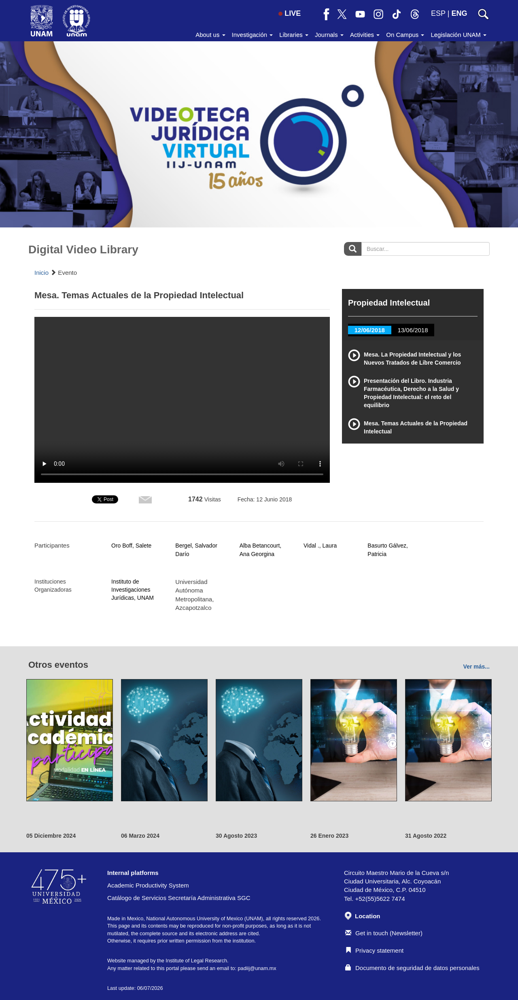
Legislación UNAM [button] (458, 34)
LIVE (289, 13)
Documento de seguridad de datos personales (412, 967)
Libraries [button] (293, 34)
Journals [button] (329, 34)
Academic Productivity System (148, 885)
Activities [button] (365, 34)
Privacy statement (374, 950)
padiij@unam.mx (257, 968)
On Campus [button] (405, 34)
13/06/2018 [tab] (412, 330)
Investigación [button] (252, 34)
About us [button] (210, 34)
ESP (438, 13)
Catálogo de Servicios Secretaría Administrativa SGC (179, 897)
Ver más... (476, 666)
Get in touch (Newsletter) (383, 933)
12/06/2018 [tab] (370, 330)
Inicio (41, 272)
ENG (459, 13)
